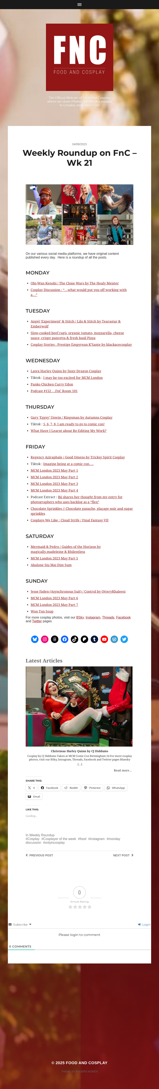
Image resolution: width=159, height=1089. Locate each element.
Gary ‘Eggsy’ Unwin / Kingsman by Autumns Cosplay (71, 417)
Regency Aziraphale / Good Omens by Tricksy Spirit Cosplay (78, 457)
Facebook (123, 617)
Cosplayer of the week (59, 839)
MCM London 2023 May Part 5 (54, 558)
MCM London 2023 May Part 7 (54, 605)
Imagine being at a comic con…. (68, 464)
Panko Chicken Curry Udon (52, 384)
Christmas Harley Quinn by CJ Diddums (79, 751)
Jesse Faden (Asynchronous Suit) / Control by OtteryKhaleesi (78, 591)
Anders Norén (87, 1071)
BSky (80, 617)
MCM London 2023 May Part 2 (54, 477)
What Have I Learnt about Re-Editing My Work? (68, 431)
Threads (108, 617)
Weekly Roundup (42, 835)
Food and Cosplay (86, 1063)
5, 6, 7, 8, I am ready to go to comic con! (74, 424)
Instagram (93, 617)
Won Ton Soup (42, 611)
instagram (97, 839)
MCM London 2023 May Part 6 (54, 598)
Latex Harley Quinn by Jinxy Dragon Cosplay (66, 371)
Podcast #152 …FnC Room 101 (54, 391)
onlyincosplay (55, 842)
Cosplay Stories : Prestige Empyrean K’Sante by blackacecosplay (81, 345)
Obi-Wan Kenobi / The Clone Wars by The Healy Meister (75, 283)
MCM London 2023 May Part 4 (54, 490)
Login (144, 924)
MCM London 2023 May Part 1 (54, 471)
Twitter (37, 621)
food (83, 839)
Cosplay (34, 839)
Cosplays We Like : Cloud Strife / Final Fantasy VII (69, 520)
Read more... (123, 770)
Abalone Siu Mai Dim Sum (51, 565)
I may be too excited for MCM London (73, 378)
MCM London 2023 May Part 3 (54, 484)
